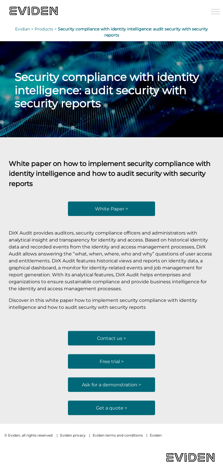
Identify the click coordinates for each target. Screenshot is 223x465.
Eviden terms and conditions (118, 435)
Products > (46, 29)
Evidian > (25, 29)
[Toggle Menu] (215, 11)
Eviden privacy (73, 435)
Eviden (156, 435)
